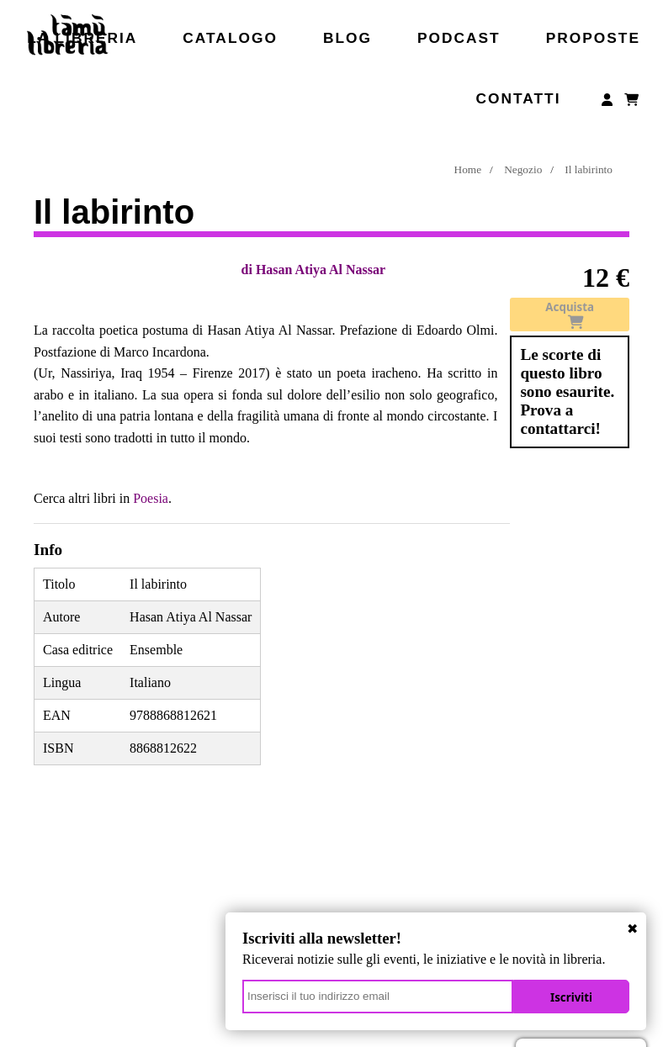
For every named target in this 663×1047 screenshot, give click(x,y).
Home (468, 169)
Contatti (517, 98)
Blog (347, 37)
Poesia (150, 498)
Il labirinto (589, 169)
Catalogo (230, 37)
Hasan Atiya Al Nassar (320, 269)
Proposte (593, 37)
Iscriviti (571, 997)
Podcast (459, 37)
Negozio (523, 169)
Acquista (569, 314)
